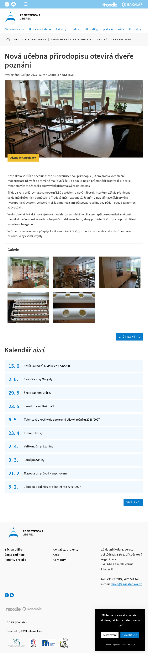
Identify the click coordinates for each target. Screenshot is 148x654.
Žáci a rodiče (14, 29)
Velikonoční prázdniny (38, 446)
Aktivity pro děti (68, 29)
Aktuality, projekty (99, 29)
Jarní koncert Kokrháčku (40, 406)
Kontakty (135, 29)
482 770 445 (131, 579)
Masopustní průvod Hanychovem (45, 473)
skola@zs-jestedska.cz (126, 584)
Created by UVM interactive (24, 631)
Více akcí (133, 502)
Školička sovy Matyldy (38, 379)
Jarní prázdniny (34, 460)
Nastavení (110, 635)
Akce (121, 29)
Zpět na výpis (129, 336)
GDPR (10, 622)
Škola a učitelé (40, 29)
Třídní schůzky (33, 433)
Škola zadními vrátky (37, 393)
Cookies (108, 644)
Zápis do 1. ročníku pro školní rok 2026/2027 (52, 487)
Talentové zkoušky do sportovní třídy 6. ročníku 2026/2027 (62, 419)
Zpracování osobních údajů (124, 644)
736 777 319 (114, 579)
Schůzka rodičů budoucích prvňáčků (47, 366)
